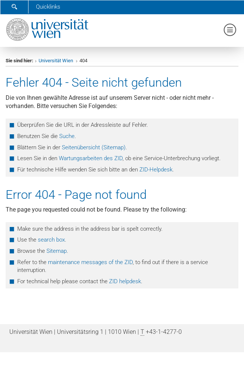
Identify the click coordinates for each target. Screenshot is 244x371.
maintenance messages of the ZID (90, 262)
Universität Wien (56, 60)
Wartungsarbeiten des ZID (91, 158)
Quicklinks (48, 6)
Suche (67, 136)
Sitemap (56, 251)
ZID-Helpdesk (155, 169)
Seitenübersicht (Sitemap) (94, 147)
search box (51, 239)
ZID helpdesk (125, 281)
